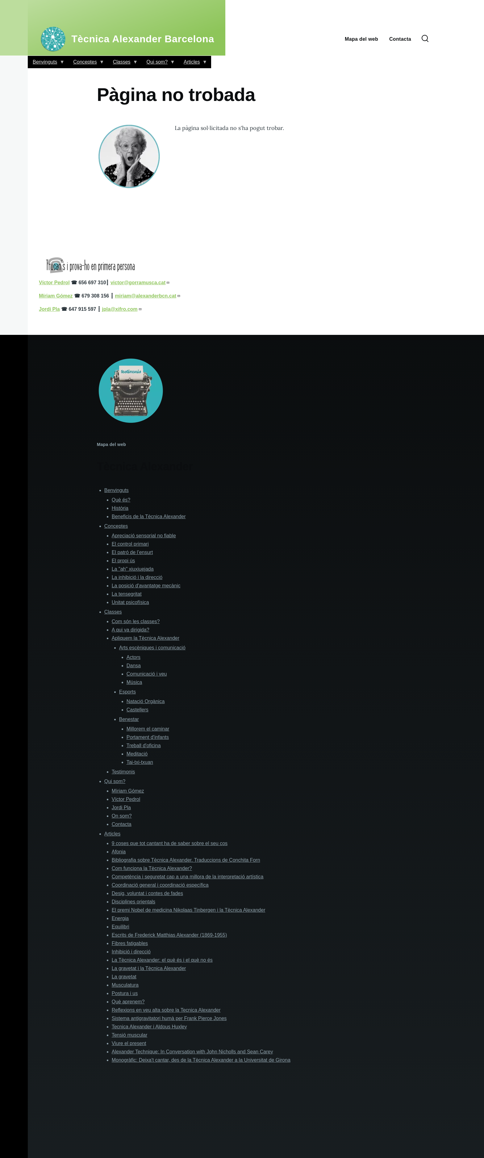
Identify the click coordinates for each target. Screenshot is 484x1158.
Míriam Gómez (128, 791)
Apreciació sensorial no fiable (144, 535)
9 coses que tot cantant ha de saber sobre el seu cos (169, 843)
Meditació (137, 753)
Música (134, 682)
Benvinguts (46, 63)
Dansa (134, 665)
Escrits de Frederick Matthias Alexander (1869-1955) (169, 935)
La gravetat (124, 976)
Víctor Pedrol (126, 799)
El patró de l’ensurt (132, 552)
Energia (120, 918)
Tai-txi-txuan (140, 762)
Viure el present (129, 1043)
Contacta (121, 824)
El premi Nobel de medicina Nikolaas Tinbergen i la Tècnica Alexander (188, 910)
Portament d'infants (148, 737)
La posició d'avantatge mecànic (146, 585)
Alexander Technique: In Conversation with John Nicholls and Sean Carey (192, 1051)
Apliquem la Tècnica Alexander (145, 638)
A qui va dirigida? (130, 629)
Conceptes (86, 63)
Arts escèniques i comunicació (152, 647)
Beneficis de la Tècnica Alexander (149, 516)
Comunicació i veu (147, 674)
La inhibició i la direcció (137, 577)
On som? (122, 816)
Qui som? (158, 63)
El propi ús (123, 560)
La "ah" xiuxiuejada (133, 569)
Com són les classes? (136, 621)
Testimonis (123, 771)
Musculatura (125, 985)
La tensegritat (127, 594)
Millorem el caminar (148, 728)
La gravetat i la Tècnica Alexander (149, 968)
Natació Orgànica (146, 701)
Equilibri (120, 926)
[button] (130, 156)
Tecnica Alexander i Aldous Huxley (149, 1026)
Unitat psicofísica (130, 602)
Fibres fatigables (130, 943)
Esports (127, 691)
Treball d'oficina (144, 745)
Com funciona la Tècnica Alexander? (152, 868)
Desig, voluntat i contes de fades (147, 893)
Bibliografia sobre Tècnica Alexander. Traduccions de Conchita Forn (186, 860)
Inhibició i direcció (131, 951)
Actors (133, 657)
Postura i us (125, 993)
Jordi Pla (121, 807)
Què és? (121, 499)
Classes (123, 63)
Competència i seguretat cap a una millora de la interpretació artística (188, 876)
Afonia (119, 851)
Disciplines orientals (133, 901)
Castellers (137, 709)
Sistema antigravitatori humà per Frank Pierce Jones (169, 1018)
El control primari (130, 544)
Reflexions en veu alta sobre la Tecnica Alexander (166, 1010)
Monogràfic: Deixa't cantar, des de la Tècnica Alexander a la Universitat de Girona (201, 1060)
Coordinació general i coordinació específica (160, 885)
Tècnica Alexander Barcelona (142, 38)
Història (120, 508)
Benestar (129, 719)
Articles (193, 63)
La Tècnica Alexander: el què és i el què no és (162, 960)
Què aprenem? (128, 1001)
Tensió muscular (130, 1035)
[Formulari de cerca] (425, 39)
